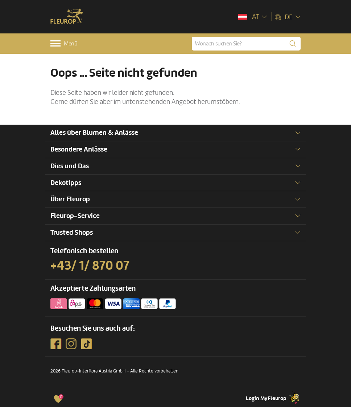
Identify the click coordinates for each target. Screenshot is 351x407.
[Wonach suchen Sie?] (246, 44)
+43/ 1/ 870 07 (89, 266)
